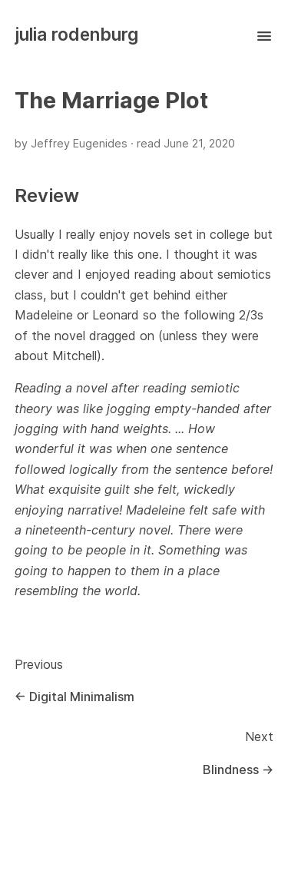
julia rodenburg (76, 34)
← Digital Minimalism (74, 696)
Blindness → (238, 769)
